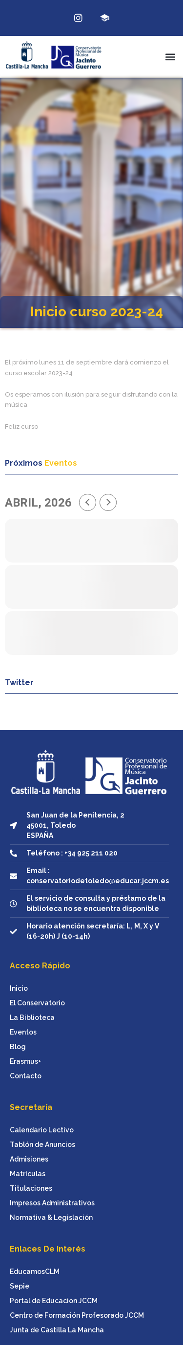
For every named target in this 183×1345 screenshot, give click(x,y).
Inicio (19, 988)
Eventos (23, 1032)
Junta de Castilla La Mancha (57, 1330)
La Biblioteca (32, 1017)
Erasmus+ (25, 1061)
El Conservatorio (37, 1003)
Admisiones (29, 1159)
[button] (170, 57)
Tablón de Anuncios (42, 1144)
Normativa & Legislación (51, 1217)
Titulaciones (31, 1188)
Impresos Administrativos (52, 1203)
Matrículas (27, 1174)
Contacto (25, 1076)
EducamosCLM (35, 1271)
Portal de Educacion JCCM (54, 1301)
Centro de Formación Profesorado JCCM (77, 1315)
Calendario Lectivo (42, 1130)
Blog (18, 1047)
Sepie (19, 1286)
